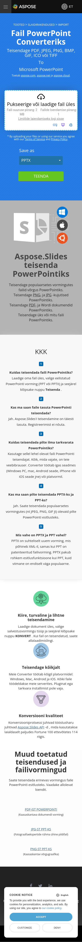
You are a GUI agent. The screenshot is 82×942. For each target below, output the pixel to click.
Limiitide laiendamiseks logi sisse (41, 118)
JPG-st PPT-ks (41, 829)
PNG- (37, 295)
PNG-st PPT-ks (41, 849)
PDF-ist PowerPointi (41, 809)
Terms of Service (35, 139)
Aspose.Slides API (31, 727)
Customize (24, 927)
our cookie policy (51, 908)
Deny (57, 927)
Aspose (17, 6)
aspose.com (28, 75)
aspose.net (43, 75)
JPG (49, 295)
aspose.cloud (62, 75)
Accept (41, 917)
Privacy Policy (59, 139)
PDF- (33, 305)
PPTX (25, 160)
